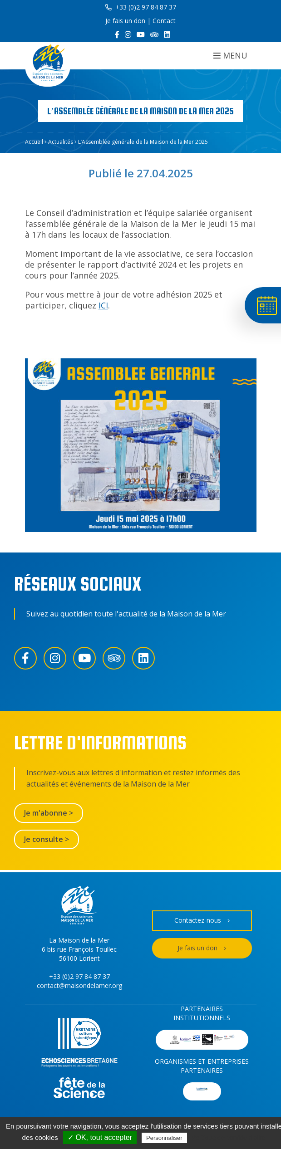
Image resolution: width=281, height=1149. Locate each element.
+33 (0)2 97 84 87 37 (140, 7)
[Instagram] (128, 34)
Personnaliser (164, 1137)
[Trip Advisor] (154, 34)
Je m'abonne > (48, 813)
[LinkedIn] (167, 34)
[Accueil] (47, 64)
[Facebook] (117, 34)
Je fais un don (125, 20)
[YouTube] (141, 34)
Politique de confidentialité (229, 1137)
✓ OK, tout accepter (100, 1137)
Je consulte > (46, 839)
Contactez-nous (202, 920)
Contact (164, 20)
